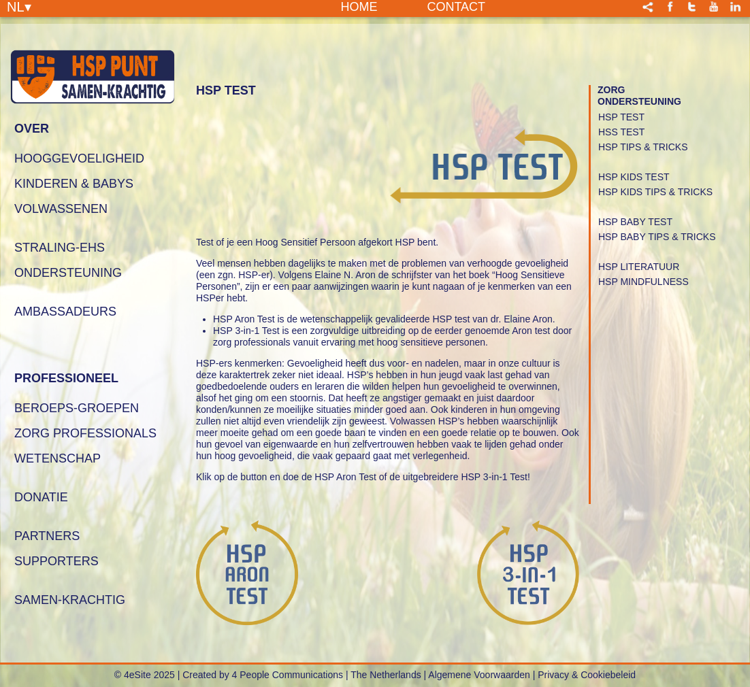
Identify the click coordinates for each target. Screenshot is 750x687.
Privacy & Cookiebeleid (587, 674)
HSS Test (621, 132)
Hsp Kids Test (634, 176)
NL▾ (19, 6)
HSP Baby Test (635, 221)
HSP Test (621, 117)
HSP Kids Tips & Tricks (655, 191)
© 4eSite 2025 (144, 674)
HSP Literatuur (638, 266)
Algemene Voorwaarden (478, 674)
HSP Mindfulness (643, 281)
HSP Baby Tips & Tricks (656, 236)
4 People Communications (287, 674)
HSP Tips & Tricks (643, 146)
